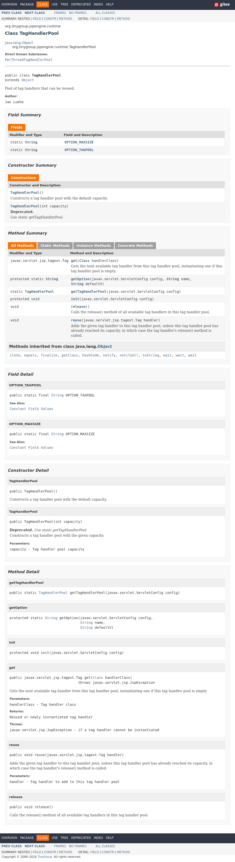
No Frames (77, 13)
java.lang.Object (19, 43)
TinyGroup (44, 857)
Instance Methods (93, 246)
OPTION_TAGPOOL (79, 150)
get (74, 261)
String (31, 142)
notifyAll (129, 355)
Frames (60, 13)
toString (151, 355)
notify (109, 355)
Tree (64, 4)
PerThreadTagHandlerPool (29, 60)
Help (110, 4)
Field (37, 18)
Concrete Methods (135, 246)
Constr (50, 18)
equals (30, 355)
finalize (49, 355)
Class (84, 261)
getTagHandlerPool (88, 292)
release (78, 307)
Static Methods (55, 246)
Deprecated (81, 4)
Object (27, 80)
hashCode (90, 355)
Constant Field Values (31, 409)
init (75, 299)
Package (27, 4)
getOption (80, 279)
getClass (70, 355)
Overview (9, 4)
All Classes (105, 13)
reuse (76, 320)
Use (55, 4)
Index (98, 4)
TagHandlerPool (24, 193)
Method (65, 18)
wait (167, 355)
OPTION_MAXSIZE (79, 142)
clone (15, 355)
